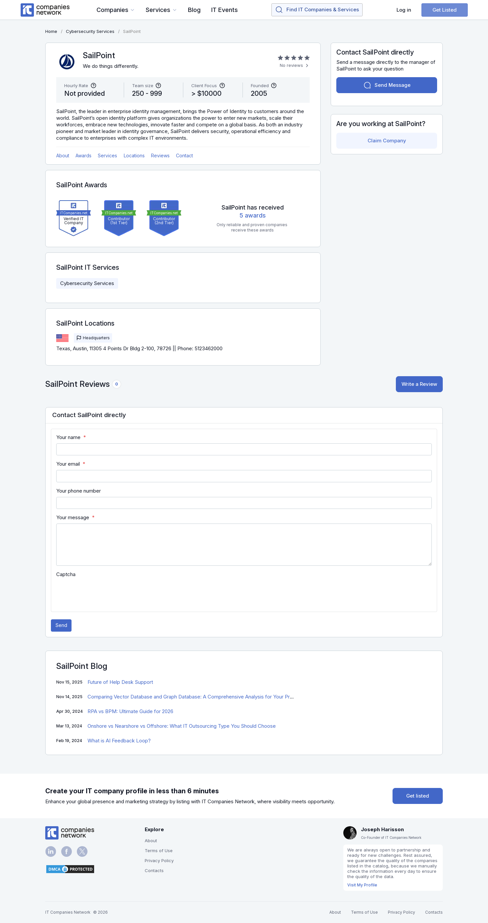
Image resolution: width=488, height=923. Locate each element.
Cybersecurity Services (87, 283)
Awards (83, 155)
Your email (68, 464)
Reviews (160, 155)
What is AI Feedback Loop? (119, 740)
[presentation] (106, 593)
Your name (68, 437)
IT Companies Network (67, 912)
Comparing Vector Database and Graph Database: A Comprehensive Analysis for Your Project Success (205, 696)
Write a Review (419, 384)
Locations (134, 155)
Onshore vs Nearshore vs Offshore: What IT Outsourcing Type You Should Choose (181, 726)
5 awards (253, 215)
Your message (72, 517)
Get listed (417, 796)
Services (107, 155)
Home (51, 31)
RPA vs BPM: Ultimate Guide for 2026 (130, 711)
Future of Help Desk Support (120, 682)
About (62, 155)
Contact (184, 155)
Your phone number (78, 491)
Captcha (66, 574)
